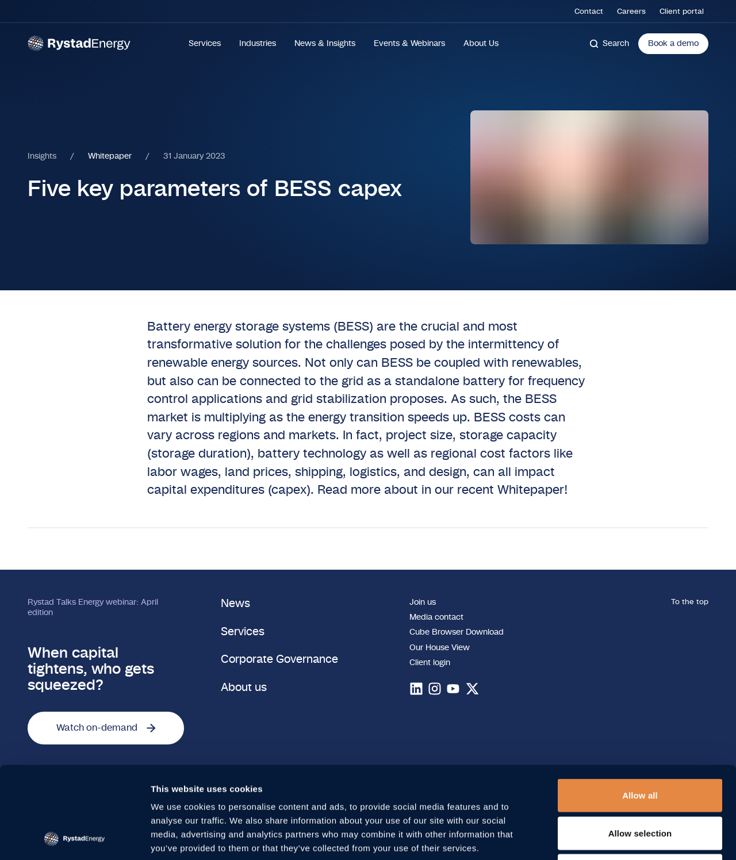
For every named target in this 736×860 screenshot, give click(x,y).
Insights (42, 156)
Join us (422, 602)
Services (205, 44)
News (235, 603)
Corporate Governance (279, 659)
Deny (639, 784)
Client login (429, 663)
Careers (631, 11)
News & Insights (324, 44)
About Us (481, 44)
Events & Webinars (409, 44)
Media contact (436, 617)
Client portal (682, 11)
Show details (603, 837)
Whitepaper (110, 156)
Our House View (439, 648)
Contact (588, 11)
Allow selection (640, 747)
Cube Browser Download (456, 632)
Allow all (640, 709)
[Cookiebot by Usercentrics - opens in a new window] (74, 837)
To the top (689, 601)
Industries (257, 44)
